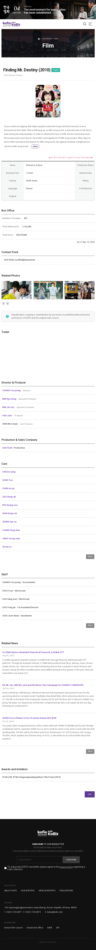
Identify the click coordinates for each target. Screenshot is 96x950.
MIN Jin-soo (8, 407)
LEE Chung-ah (9, 496)
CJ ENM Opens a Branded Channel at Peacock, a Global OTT (33, 652)
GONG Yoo (7, 480)
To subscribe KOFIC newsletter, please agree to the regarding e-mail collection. (46, 868)
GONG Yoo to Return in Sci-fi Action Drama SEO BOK (29, 718)
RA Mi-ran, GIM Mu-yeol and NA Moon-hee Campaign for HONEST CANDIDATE (43, 685)
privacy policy (66, 867)
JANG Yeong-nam (11, 538)
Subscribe (71, 860)
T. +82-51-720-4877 (13, 912)
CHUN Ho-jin (8, 488)
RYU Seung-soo (10, 505)
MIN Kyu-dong (9, 399)
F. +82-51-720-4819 (32, 912)
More (90, 556)
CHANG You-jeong (11, 390)
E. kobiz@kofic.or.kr (54, 912)
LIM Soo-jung (8, 472)
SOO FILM (7, 448)
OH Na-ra (6, 547)
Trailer (56, 70)
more (35, 146)
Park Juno (7, 415)
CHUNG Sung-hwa (11, 530)
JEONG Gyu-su (9, 521)
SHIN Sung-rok (9, 513)
